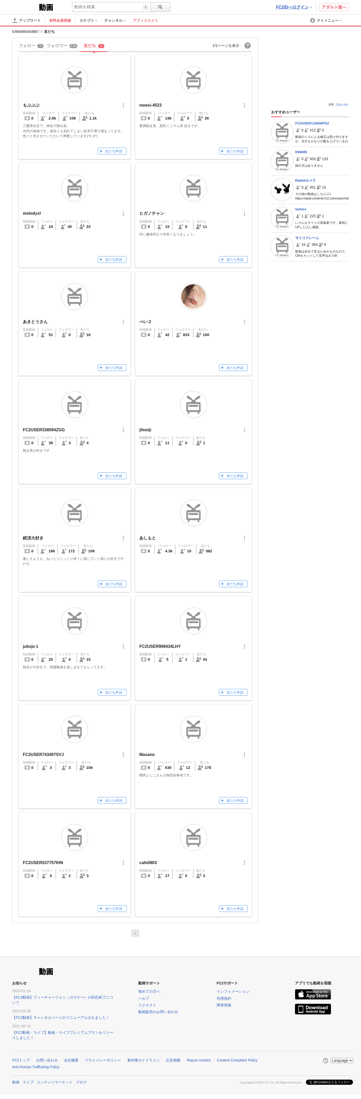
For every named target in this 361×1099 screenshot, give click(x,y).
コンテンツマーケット (55, 1082)
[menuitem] (91, 20)
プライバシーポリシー (103, 1060)
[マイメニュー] (326, 20)
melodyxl (32, 213)
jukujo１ (31, 646)
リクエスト (147, 1005)
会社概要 (71, 1060)
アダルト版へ (334, 7)
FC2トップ (21, 1060)
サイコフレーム (307, 238)
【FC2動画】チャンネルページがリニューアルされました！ (61, 1017)
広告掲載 (173, 1060)
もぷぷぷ (31, 105)
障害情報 (224, 1005)
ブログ (81, 1082)
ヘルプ (143, 998)
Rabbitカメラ (305, 180)
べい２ (145, 322)
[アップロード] (26, 20)
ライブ (28, 1082)
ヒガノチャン (151, 213)
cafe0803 (148, 862)
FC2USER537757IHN (43, 862)
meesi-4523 (150, 105)
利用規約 (224, 998)
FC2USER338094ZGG (44, 430)
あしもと (147, 538)
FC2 (25, 7)
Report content (199, 1060)
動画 (15, 1082)
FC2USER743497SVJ (43, 754)
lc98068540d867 (25, 31)
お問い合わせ (47, 1060)
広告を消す (342, 104)
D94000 (301, 152)
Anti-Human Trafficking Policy (36, 1067)
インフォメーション (233, 991)
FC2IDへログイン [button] (294, 7)
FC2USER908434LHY (160, 646)
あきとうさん (35, 322)
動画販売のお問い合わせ (158, 1012)
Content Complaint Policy (237, 1060)
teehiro (300, 209)
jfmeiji (145, 430)
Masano (147, 754)
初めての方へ (149, 991)
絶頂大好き (33, 538)
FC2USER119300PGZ (312, 123)
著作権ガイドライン (143, 1060)
